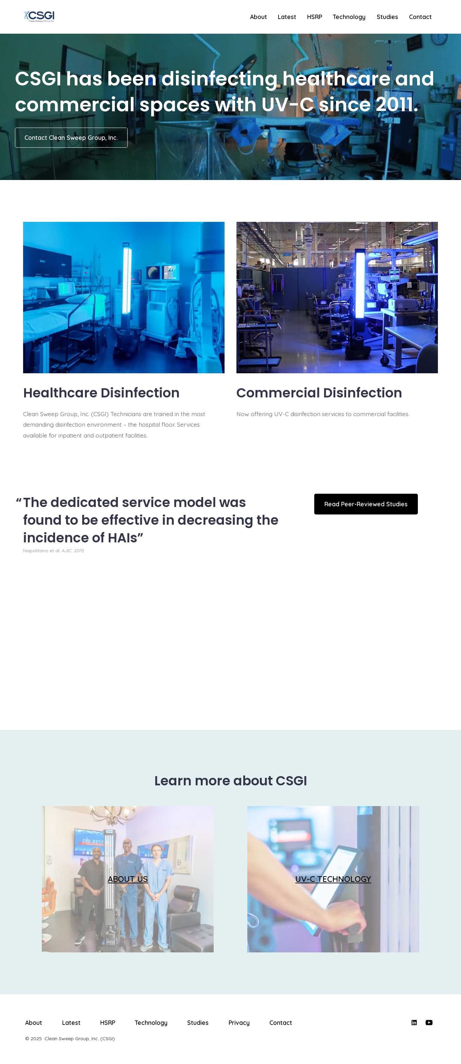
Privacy (239, 1022)
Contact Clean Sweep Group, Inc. (71, 137)
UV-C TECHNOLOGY (333, 879)
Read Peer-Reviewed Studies (366, 504)
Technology (349, 16)
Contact (420, 16)
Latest (287, 16)
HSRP (314, 16)
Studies (387, 16)
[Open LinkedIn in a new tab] (414, 1022)
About (258, 16)
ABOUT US (128, 879)
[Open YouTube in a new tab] (429, 1022)
